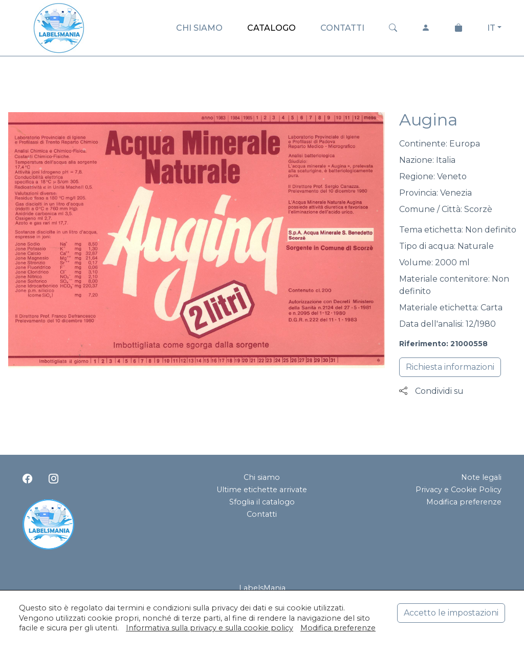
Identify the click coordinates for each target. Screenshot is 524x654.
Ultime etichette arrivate (261, 489)
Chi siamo (262, 477)
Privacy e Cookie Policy (458, 489)
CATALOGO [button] (271, 28)
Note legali (481, 477)
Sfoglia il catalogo (262, 502)
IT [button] (491, 28)
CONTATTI (342, 28)
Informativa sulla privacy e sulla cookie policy (209, 627)
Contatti (262, 514)
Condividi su (431, 391)
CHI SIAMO (199, 28)
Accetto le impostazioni (451, 613)
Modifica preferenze (463, 502)
